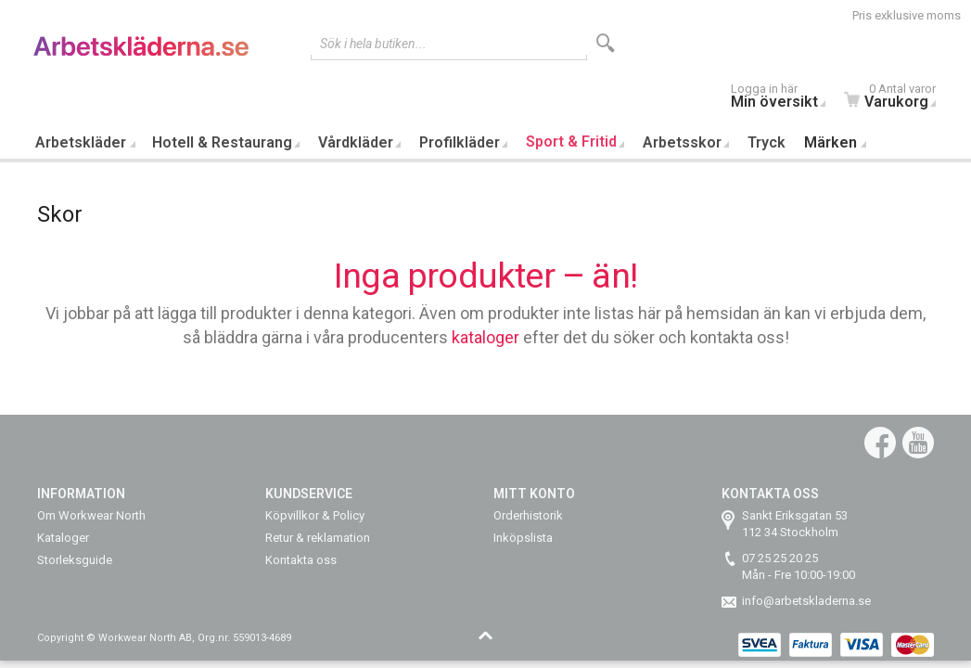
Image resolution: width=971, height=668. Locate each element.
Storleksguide (74, 560)
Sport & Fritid (571, 141)
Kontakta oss (301, 560)
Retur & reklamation (317, 538)
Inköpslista (523, 538)
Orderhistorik (528, 515)
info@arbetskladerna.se (806, 601)
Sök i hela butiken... (373, 43)
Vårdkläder (355, 142)
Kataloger (63, 538)
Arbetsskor (682, 142)
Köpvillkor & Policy (314, 515)
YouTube (918, 442)
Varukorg (894, 97)
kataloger (485, 337)
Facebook (880, 442)
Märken (830, 142)
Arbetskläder (80, 142)
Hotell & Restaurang (222, 142)
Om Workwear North (91, 515)
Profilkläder (459, 142)
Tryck (766, 142)
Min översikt (783, 97)
